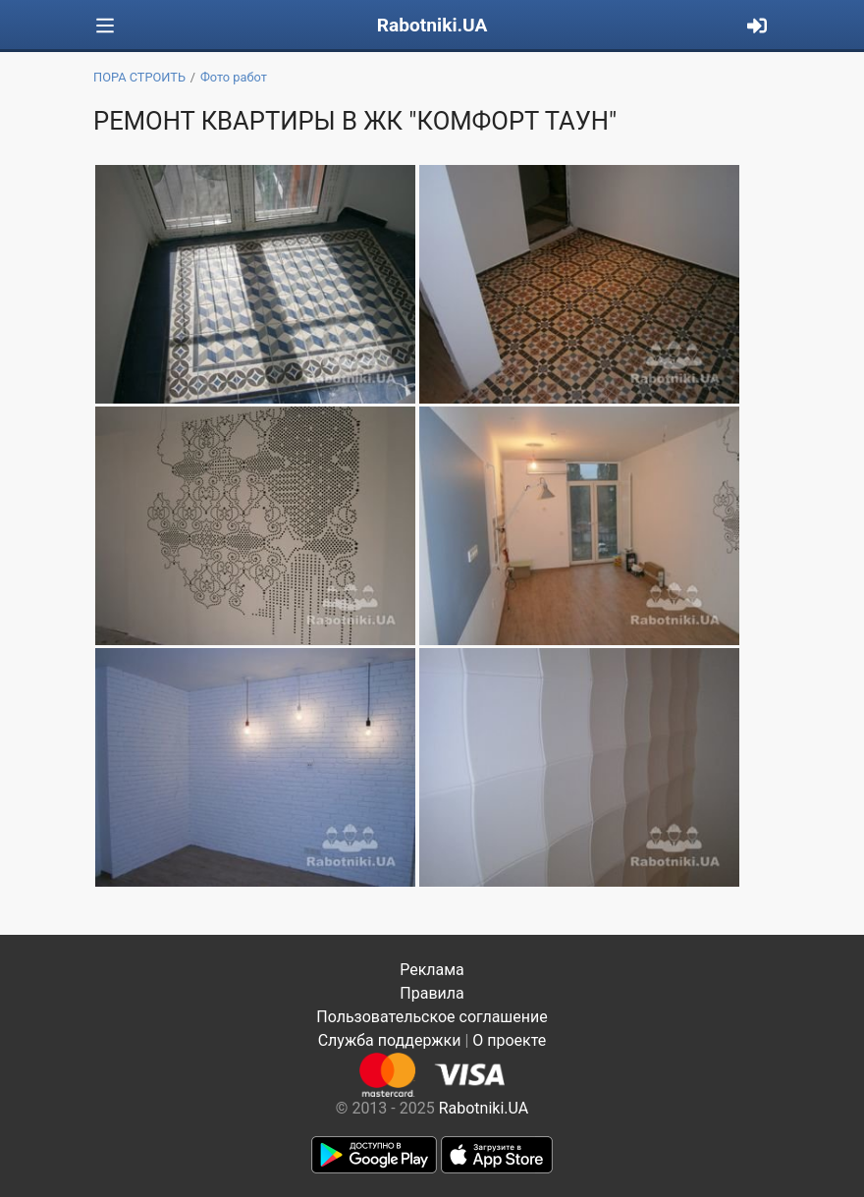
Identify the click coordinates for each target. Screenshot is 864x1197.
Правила (431, 993)
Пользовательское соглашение (432, 1016)
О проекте (509, 1040)
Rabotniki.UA (432, 25)
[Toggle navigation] (105, 26)
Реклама (432, 969)
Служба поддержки (389, 1040)
